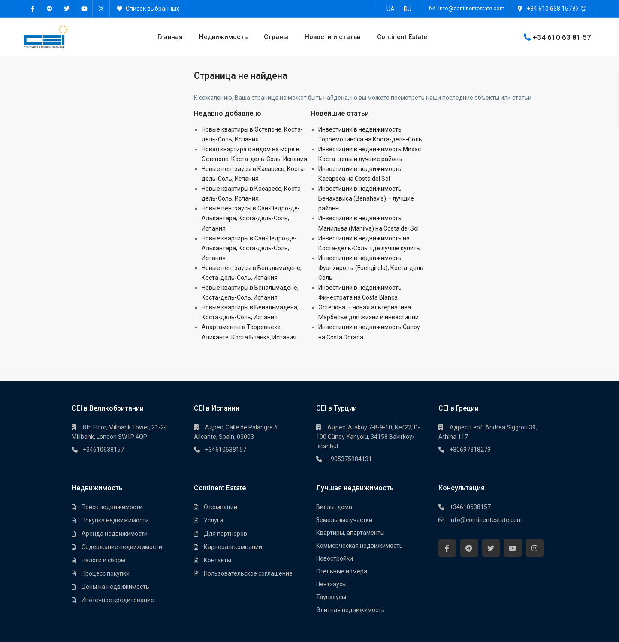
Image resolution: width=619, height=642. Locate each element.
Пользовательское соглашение (248, 573)
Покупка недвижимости (115, 520)
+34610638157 (103, 449)
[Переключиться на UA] (390, 8)
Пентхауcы (331, 584)
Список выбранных (148, 8)
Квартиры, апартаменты (350, 532)
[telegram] (49, 8)
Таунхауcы (331, 597)
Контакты (217, 560)
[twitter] (66, 8)
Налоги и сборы (103, 560)
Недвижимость (223, 37)
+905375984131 (349, 459)
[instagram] (101, 8)
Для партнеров (225, 533)
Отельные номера (341, 571)
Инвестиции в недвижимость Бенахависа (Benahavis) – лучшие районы (366, 198)
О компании (220, 507)
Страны (276, 37)
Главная (170, 37)
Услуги (213, 520)
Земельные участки (344, 519)
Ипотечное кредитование (118, 600)
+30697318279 (470, 449)
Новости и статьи (333, 37)
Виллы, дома (334, 507)
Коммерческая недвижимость (359, 545)
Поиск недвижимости (112, 507)
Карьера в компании (233, 546)
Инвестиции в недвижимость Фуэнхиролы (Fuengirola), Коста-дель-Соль (372, 268)
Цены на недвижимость (115, 586)
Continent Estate (402, 37)
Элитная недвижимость (350, 609)
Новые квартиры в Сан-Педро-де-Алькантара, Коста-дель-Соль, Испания (249, 248)
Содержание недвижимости (122, 546)
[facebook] (32, 8)
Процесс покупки (106, 573)
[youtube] (84, 8)
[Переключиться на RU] (407, 8)
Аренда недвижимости (115, 533)
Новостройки (334, 558)
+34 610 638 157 (549, 8)
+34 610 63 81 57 (562, 37)
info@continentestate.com (486, 519)
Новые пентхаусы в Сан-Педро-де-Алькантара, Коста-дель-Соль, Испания (251, 218)
